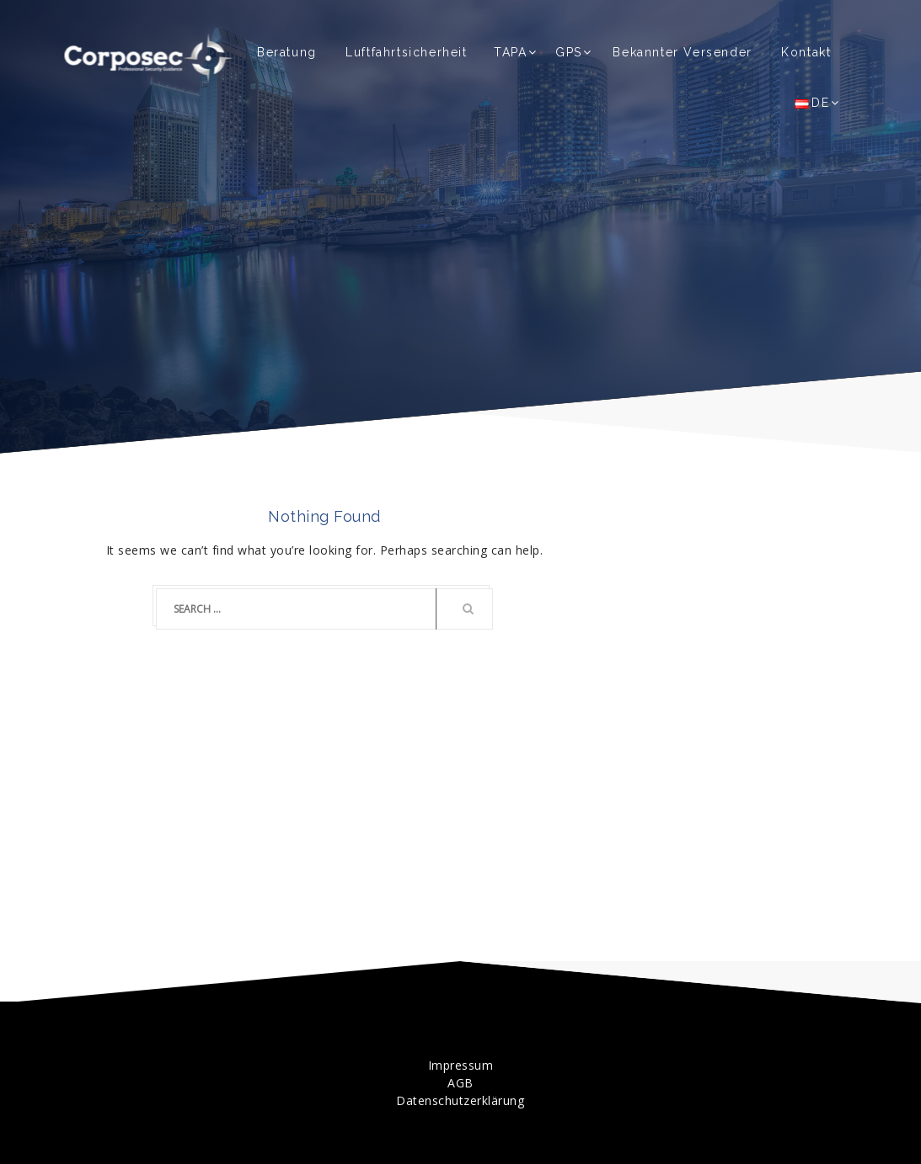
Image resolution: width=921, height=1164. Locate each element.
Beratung (287, 52)
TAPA (510, 52)
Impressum (461, 1065)
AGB (460, 1083)
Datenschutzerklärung (460, 1100)
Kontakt (806, 52)
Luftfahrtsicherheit (406, 52)
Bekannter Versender (682, 52)
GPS (568, 52)
